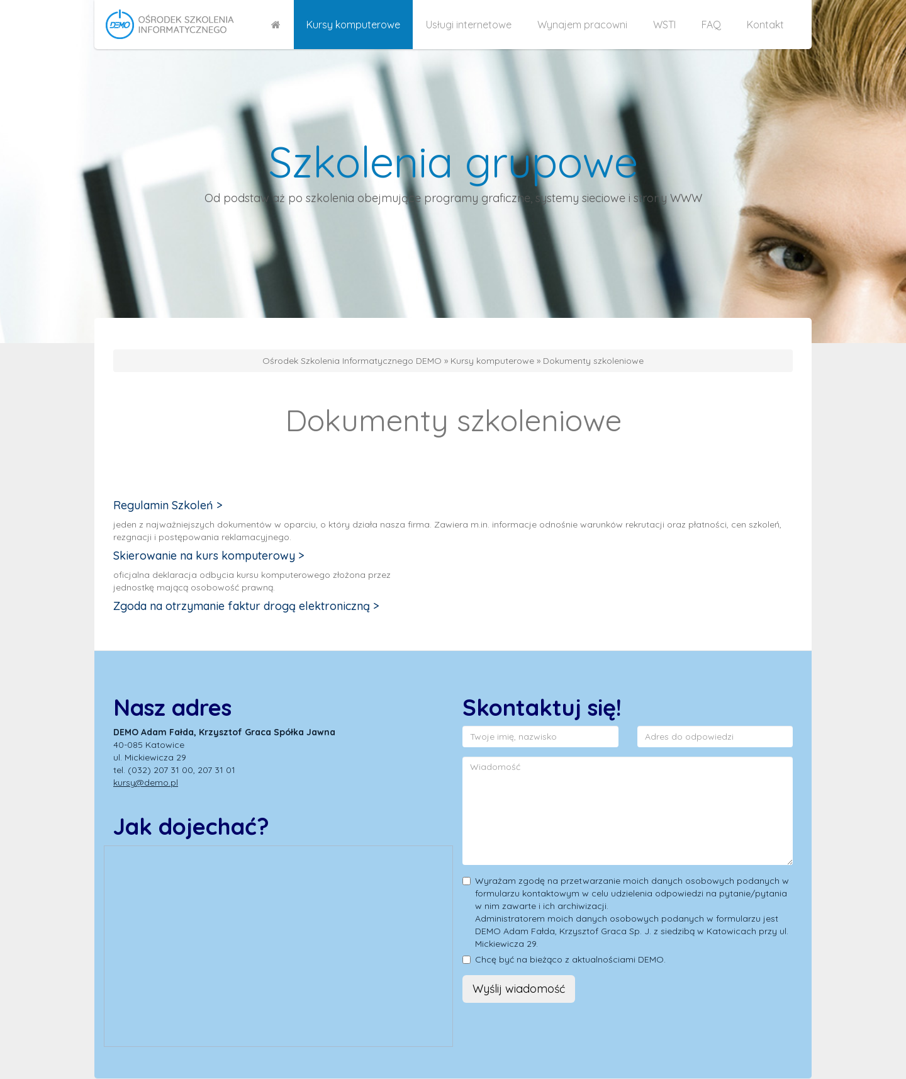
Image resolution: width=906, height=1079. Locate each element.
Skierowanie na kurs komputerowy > (209, 555)
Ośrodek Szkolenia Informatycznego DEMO (352, 360)
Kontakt (765, 24)
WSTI (664, 24)
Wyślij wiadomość (519, 988)
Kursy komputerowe (353, 24)
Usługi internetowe (469, 24)
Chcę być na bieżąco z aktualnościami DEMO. (570, 959)
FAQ (711, 24)
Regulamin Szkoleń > (168, 505)
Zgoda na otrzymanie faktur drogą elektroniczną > (246, 606)
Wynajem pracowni (582, 24)
